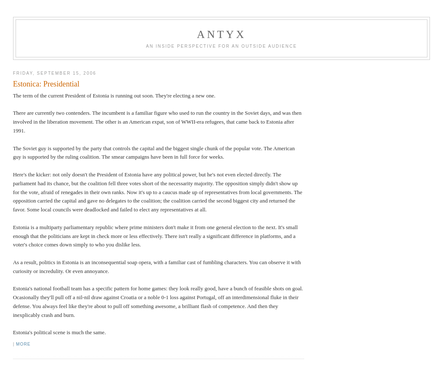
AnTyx (221, 34)
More (23, 344)
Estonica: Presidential (46, 84)
